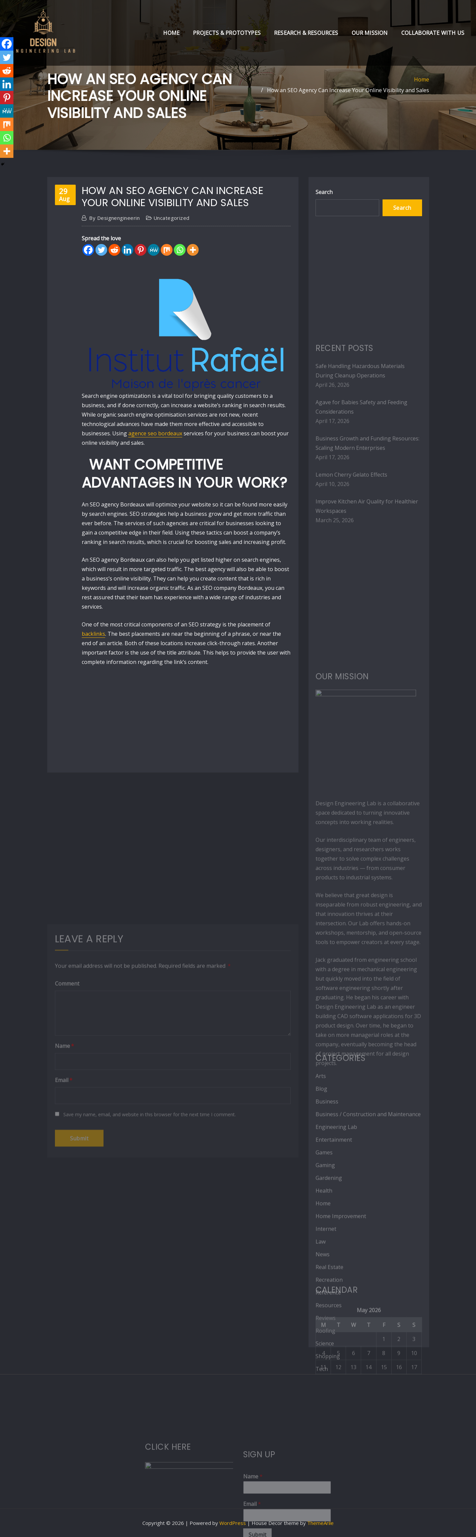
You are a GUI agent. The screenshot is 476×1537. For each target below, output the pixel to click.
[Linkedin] (127, 250)
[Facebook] (88, 250)
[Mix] (167, 250)
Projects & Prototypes (227, 33)
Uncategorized (171, 217)
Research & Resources (306, 33)
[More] (193, 250)
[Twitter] (101, 250)
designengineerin (114, 217)
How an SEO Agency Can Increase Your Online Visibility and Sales (348, 90)
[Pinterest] (140, 250)
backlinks (93, 633)
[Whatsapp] (180, 250)
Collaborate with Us (432, 33)
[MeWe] (153, 250)
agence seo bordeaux (155, 433)
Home (171, 33)
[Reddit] (114, 250)
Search (324, 192)
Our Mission (370, 33)
